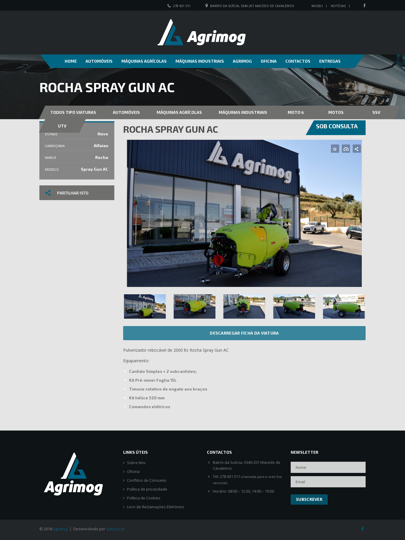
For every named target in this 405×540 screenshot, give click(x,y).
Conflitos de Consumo (146, 480)
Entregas (330, 61)
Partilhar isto (66, 193)
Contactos (297, 61)
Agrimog (242, 61)
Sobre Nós (136, 463)
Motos (336, 112)
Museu (317, 6)
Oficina (269, 61)
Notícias (338, 6)
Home (71, 61)
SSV (376, 112)
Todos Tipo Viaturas (73, 112)
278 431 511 (182, 6)
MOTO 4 (296, 112)
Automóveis (99, 61)
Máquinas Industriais (199, 61)
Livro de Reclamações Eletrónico (155, 507)
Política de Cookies (143, 498)
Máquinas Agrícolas (144, 61)
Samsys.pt (115, 528)
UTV (62, 125)
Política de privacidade (147, 489)
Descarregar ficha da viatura (244, 332)
